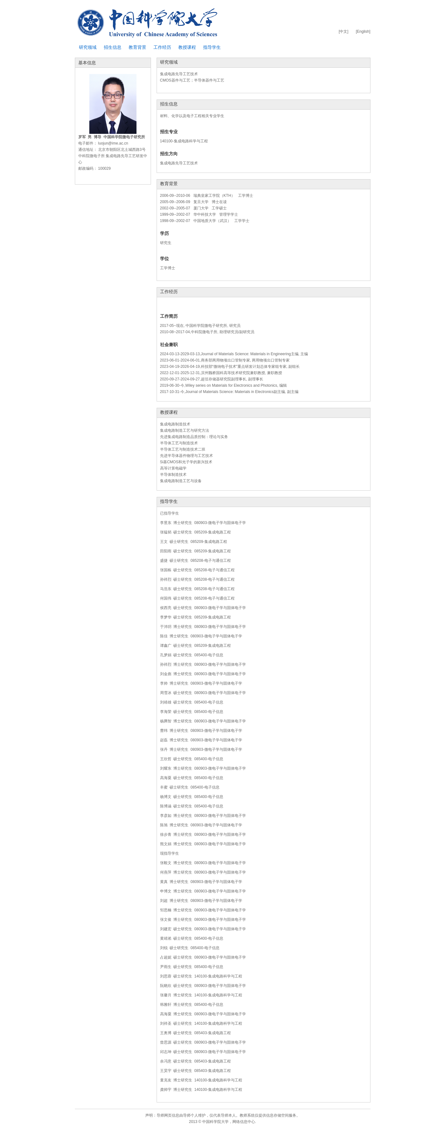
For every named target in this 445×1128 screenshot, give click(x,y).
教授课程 (187, 47)
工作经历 (162, 47)
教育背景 (137, 47)
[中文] (343, 31)
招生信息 (112, 47)
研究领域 (88, 47)
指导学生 (212, 47)
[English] (363, 31)
